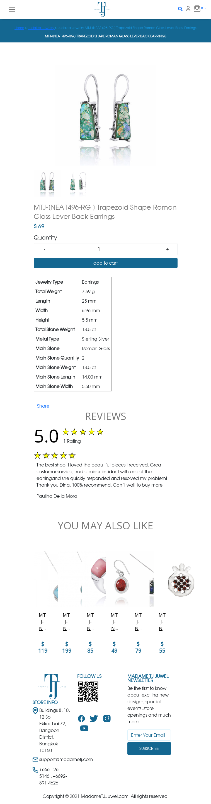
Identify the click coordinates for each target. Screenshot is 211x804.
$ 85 (90, 647)
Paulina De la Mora (57, 496)
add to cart (105, 263)
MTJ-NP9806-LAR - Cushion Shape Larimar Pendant (42, 622)
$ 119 (42, 647)
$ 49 (114, 647)
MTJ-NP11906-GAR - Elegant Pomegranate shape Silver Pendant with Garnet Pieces (162, 622)
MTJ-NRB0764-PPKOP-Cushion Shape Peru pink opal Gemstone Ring (90, 622)
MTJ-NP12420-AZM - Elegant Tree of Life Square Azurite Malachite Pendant (138, 622)
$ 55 (162, 647)
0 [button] (196, 8)
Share (43, 406)
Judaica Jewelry (41, 28)
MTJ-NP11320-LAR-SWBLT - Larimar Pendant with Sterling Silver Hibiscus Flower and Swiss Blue (66, 622)
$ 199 (66, 647)
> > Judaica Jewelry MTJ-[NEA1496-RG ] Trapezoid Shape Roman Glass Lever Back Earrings (105, 28)
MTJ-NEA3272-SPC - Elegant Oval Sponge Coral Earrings (114, 622)
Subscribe (149, 748)
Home (19, 28)
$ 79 (138, 647)
